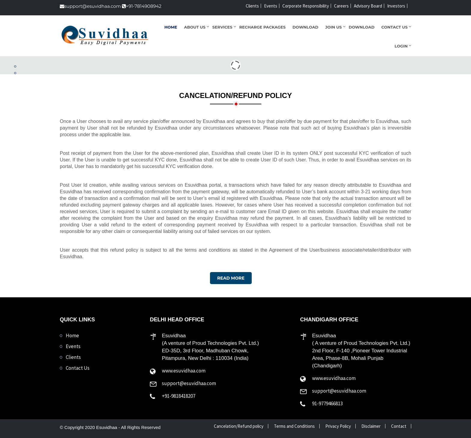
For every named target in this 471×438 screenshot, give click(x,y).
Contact (398, 426)
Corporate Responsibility (305, 6)
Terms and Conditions (294, 426)
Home (170, 27)
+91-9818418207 (178, 396)
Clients (252, 6)
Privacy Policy (338, 426)
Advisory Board (368, 6)
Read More (231, 278)
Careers (341, 6)
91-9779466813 (327, 403)
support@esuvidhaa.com (90, 6)
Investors (396, 6)
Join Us (333, 27)
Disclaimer (371, 426)
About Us (194, 27)
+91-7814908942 (141, 6)
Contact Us (394, 27)
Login (401, 46)
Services (222, 27)
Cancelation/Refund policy (238, 426)
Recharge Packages (262, 27)
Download (305, 27)
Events (270, 6)
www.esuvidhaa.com (183, 370)
